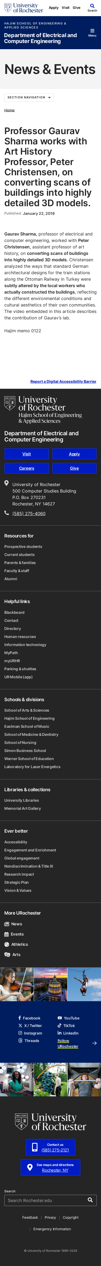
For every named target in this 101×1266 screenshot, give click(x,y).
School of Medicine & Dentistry (31, 734)
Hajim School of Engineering (29, 718)
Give (77, 7)
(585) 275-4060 (29, 513)
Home (9, 109)
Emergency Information (52, 1228)
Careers (26, 468)
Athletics (16, 944)
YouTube (68, 1018)
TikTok (66, 1025)
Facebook (29, 1018)
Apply (54, 7)
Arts (12, 954)
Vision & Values (18, 890)
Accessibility (15, 841)
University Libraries (21, 800)
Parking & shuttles (20, 668)
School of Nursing (20, 742)
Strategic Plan (16, 882)
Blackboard (14, 612)
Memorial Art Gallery (22, 808)
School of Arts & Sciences (26, 710)
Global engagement (21, 858)
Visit (65, 7)
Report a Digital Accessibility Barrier (63, 381)
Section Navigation (29, 97)
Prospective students (23, 546)
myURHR (12, 660)
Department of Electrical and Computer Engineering (40, 38)
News (13, 924)
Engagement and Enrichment (30, 850)
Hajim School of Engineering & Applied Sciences (35, 26)
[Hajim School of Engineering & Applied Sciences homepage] (43, 410)
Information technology (25, 644)
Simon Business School (25, 750)
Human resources (20, 636)
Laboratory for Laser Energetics (32, 766)
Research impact (19, 874)
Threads (28, 1040)
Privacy (50, 1217)
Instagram (30, 1033)
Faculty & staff (16, 570)
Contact (11, 620)
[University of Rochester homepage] (23, 7)
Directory (12, 628)
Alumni (10, 578)
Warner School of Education (29, 758)
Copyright (71, 1217)
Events (14, 934)
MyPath (11, 652)
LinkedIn (68, 1033)
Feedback (30, 1217)
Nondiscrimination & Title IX (28, 866)
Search (9, 1191)
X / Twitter (30, 1025)
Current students (19, 554)
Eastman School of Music (26, 726)
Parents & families (20, 562)
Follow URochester (77, 1043)
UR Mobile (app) (18, 676)
